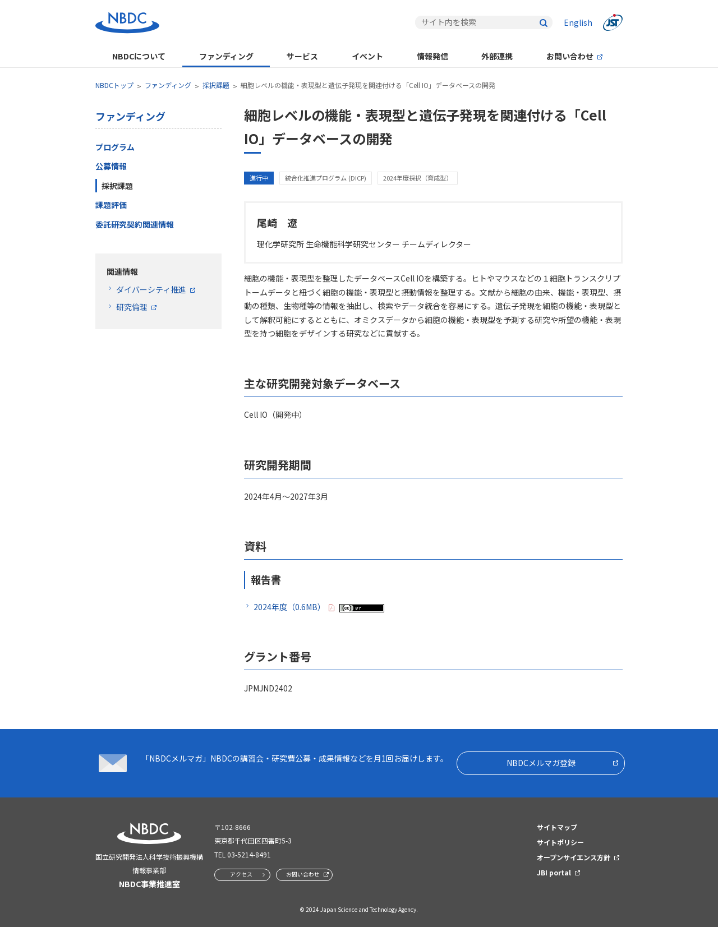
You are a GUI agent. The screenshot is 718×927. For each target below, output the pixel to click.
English (578, 22)
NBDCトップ (114, 85)
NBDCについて (138, 56)
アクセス (241, 874)
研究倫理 (132, 306)
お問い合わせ (569, 56)
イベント (367, 56)
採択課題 (215, 85)
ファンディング (226, 56)
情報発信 (432, 56)
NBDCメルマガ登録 (541, 762)
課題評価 (111, 204)
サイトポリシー (560, 842)
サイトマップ (557, 827)
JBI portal (554, 872)
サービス (302, 56)
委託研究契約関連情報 (134, 224)
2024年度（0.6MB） (289, 606)
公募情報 (111, 166)
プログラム (115, 147)
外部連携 (497, 56)
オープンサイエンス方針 (573, 857)
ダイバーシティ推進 (151, 289)
